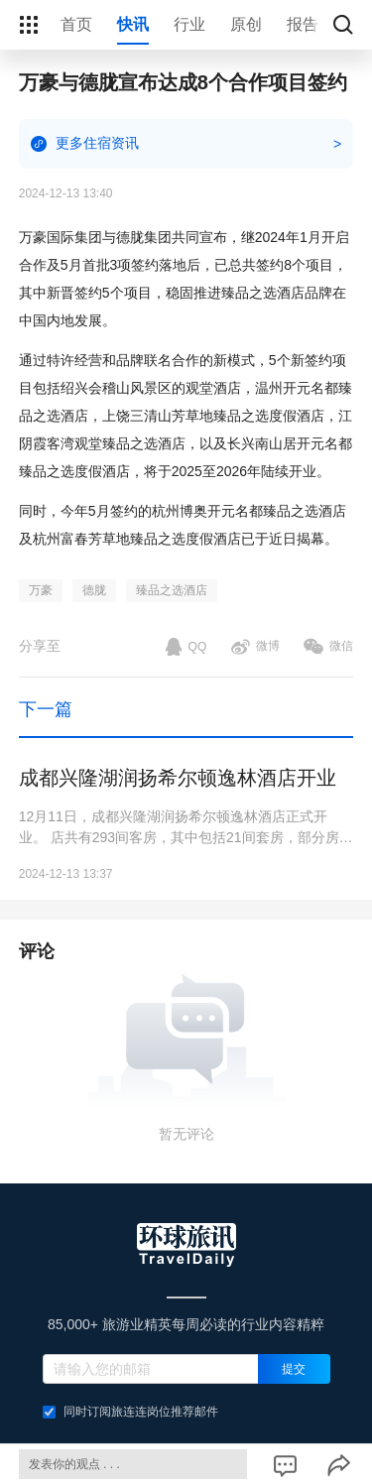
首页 (76, 24)
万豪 (41, 590)
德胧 (94, 590)
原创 (246, 24)
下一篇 (45, 709)
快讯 (133, 24)
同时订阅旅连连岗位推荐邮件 (130, 1412)
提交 (294, 1369)
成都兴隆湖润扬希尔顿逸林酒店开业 (177, 778)
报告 (302, 24)
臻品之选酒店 (171, 590)
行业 (189, 24)
